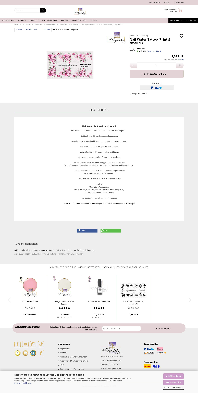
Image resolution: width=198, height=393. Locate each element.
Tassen (93, 20)
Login (167, 2)
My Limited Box (49, 20)
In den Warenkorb (153, 74)
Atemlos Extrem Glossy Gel (99, 301)
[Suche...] (43, 10)
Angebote (191, 20)
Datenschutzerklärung (22, 383)
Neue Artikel (8, 20)
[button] (133, 65)
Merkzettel (179, 2)
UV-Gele (22, 20)
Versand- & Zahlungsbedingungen (73, 357)
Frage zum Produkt (140, 93)
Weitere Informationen (173, 387)
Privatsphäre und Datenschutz (72, 369)
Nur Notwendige (173, 382)
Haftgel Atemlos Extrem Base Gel (64, 302)
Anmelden (78, 254)
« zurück (28, 29)
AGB (62, 365)
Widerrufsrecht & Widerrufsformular (74, 361)
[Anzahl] (156, 65)
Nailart (64, 20)
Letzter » (46, 29)
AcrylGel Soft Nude (30, 301)
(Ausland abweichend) (154, 51)
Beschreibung (99, 110)
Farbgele (34, 20)
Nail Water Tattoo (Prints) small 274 (133, 302)
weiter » (37, 29)
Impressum (64, 349)
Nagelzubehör (79, 20)
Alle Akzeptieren (173, 376)
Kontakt (63, 353)
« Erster (19, 29)
